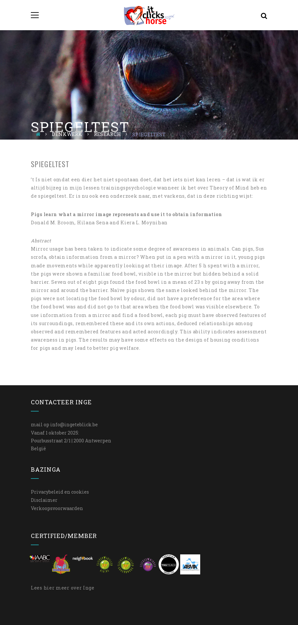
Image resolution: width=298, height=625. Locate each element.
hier (49, 588)
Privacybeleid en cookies (60, 492)
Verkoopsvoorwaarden (57, 508)
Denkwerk (67, 134)
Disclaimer (44, 500)
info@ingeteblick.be (74, 424)
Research (107, 134)
